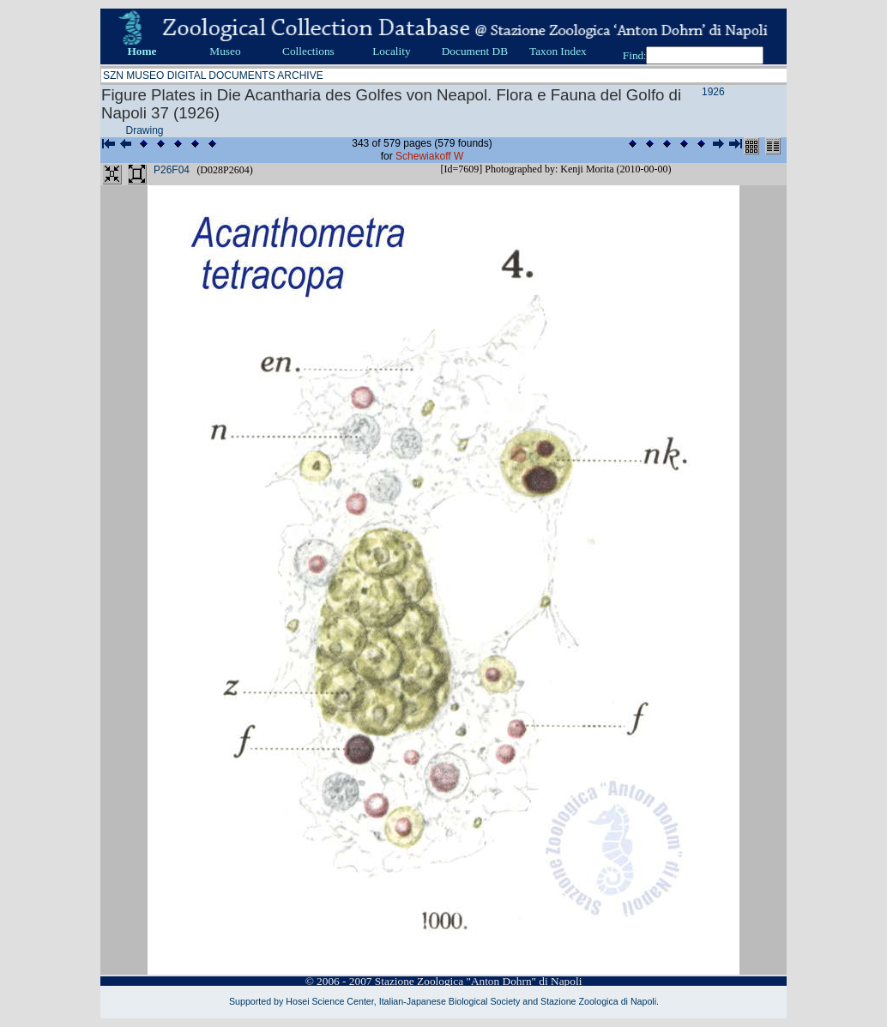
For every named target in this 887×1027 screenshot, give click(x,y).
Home (141, 51)
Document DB (475, 51)
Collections (308, 51)
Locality (391, 51)
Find (633, 55)
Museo (224, 51)
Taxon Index (558, 51)
